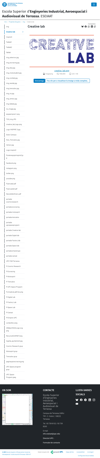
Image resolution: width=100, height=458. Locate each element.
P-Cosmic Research (13, 266)
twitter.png (10, 173)
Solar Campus (11, 135)
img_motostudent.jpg (13, 73)
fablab (8, 52)
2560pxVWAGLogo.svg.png (14, 329)
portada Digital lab (12, 235)
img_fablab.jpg (11, 104)
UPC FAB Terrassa (12, 261)
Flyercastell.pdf (11, 189)
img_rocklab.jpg (11, 78)
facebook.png (11, 163)
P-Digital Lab (10, 297)
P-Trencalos (10, 282)
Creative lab (10, 32)
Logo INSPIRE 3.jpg (13, 130)
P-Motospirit (10, 277)
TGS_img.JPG (11, 119)
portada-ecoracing (12, 207)
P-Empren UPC (11, 318)
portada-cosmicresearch (12, 200)
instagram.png (11, 168)
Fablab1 (9, 42)
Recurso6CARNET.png (14, 336)
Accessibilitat (81, 452)
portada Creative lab (13, 230)
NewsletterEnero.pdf (13, 194)
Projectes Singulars (15, 22)
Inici (5, 22)
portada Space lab (12, 246)
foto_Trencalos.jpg (13, 140)
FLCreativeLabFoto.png (14, 292)
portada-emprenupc (13, 251)
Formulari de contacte (51, 443)
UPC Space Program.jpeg (11, 376)
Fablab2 (9, 47)
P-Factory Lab (11, 302)
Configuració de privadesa (86, 455)
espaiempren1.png (13, 114)
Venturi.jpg (10, 145)
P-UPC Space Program (14, 287)
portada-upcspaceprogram (12, 223)
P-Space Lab (10, 307)
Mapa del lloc (70, 452)
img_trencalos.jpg (12, 88)
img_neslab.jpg (11, 83)
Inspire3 (9, 37)
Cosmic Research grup (14, 346)
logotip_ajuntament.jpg (14, 341)
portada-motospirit (13, 212)
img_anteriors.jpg (12, 57)
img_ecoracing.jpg (12, 63)
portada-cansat (11, 256)
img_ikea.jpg (10, 68)
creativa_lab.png (61, 71)
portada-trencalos (12, 217)
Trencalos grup (11, 356)
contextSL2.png (11, 323)
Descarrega (39, 81)
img (24, 22)
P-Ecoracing (10, 271)
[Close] (94, 4)
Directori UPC (48, 438)
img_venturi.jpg (11, 99)
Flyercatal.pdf (11, 184)
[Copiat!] (95, 26)
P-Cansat (9, 313)
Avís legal (90, 452)
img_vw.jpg (10, 93)
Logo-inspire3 (11, 150)
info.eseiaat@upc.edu (51, 434)
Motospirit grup (11, 351)
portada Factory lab (13, 240)
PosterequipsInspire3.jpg (14, 156)
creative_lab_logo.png (14, 124)
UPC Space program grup (13, 368)
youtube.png (10, 179)
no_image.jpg (11, 109)
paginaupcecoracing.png (15, 362)
